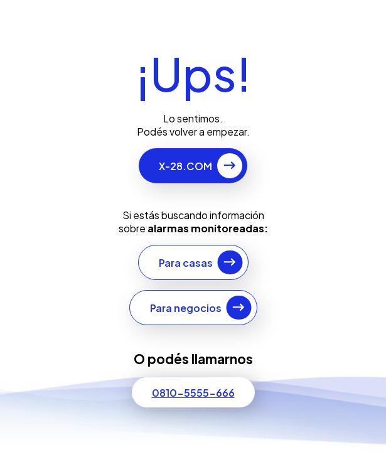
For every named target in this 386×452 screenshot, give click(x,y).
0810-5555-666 (193, 392)
